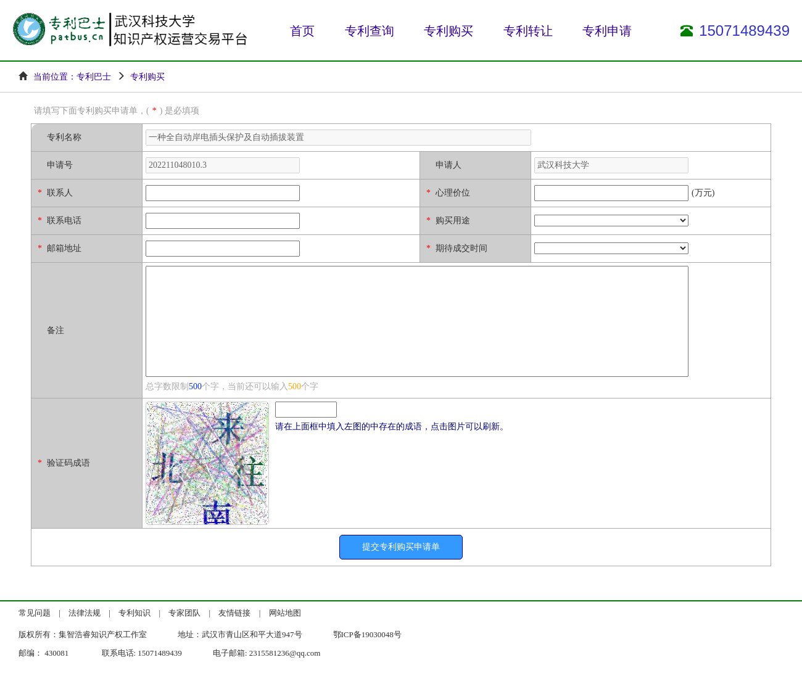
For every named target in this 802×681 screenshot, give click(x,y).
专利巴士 (93, 76)
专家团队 (184, 612)
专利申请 (607, 31)
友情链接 (234, 612)
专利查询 (369, 31)
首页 (302, 31)
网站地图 (285, 612)
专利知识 (134, 612)
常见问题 (35, 612)
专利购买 (448, 31)
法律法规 (84, 612)
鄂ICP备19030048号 (367, 634)
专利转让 (528, 31)
